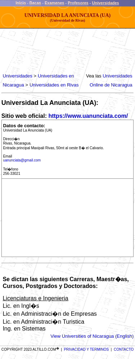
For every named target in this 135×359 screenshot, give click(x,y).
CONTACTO (124, 349)
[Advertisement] (59, 50)
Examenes (54, 3)
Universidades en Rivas (54, 85)
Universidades (105, 3)
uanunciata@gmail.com (22, 160)
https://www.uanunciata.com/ (88, 116)
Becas (35, 3)
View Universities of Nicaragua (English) (92, 336)
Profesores (78, 3)
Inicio (20, 3)
